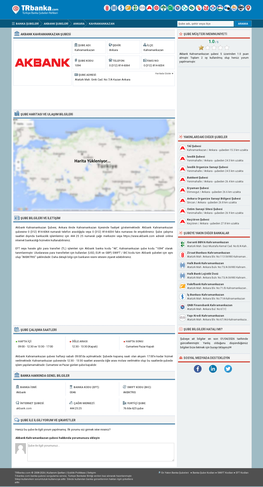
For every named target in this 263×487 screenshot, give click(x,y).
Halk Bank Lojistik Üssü (202, 273)
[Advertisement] (94, 97)
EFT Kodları (242, 472)
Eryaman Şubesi (198, 188)
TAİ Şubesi (194, 146)
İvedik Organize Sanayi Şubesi (207, 167)
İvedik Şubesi (196, 156)
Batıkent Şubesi (197, 177)
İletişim (92, 472)
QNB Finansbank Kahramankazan (209, 305)
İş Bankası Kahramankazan (205, 294)
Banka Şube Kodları (204, 472)
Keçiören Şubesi (198, 219)
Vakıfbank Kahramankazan (205, 284)
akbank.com (24, 408)
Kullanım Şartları (56, 472)
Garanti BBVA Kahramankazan (208, 242)
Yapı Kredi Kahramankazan (205, 315)
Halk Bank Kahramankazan (205, 263)
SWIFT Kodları (225, 472)
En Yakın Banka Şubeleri (175, 472)
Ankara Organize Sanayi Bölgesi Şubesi (214, 198)
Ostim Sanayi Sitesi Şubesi (205, 209)
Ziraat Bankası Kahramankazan (208, 252)
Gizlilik (76, 472)
